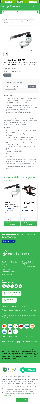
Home (4, 19)
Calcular (32, 86)
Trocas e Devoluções (8, 271)
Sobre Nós (5, 264)
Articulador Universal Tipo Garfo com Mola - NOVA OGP (28, 202)
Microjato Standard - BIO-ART (11, 201)
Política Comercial (7, 269)
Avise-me (7, 75)
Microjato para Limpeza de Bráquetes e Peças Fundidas (20, 21)
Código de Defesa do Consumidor (8, 275)
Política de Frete (7, 267)
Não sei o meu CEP (10, 89)
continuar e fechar (22, 400)
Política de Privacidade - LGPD (29, 267)
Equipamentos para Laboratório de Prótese (21, 19)
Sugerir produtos (8, 241)
